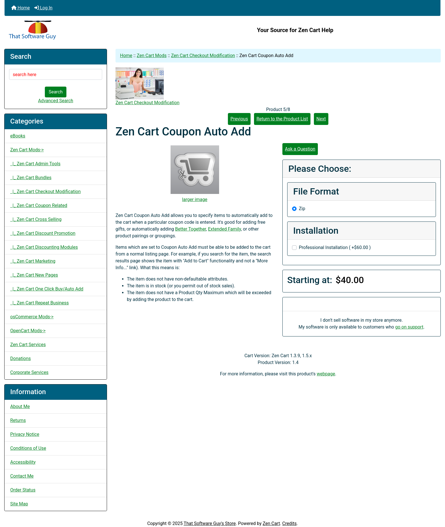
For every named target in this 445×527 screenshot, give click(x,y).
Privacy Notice (24, 434)
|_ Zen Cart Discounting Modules (44, 247)
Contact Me (21, 476)
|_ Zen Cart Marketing (32, 261)
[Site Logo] (77, 30)
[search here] (55, 74)
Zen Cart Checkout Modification (203, 55)
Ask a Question (300, 149)
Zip (302, 208)
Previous (239, 119)
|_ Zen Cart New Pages (34, 275)
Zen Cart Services (28, 344)
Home (20, 8)
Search (55, 92)
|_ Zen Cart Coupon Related (38, 205)
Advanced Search (55, 100)
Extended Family (224, 229)
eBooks (17, 136)
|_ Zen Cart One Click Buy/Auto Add (46, 289)
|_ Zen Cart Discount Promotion (42, 233)
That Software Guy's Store (210, 523)
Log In (43, 8)
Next (321, 119)
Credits (289, 523)
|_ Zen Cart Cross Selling (36, 219)
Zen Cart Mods (152, 55)
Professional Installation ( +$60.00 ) (335, 247)
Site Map (19, 504)
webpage (326, 374)
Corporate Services (29, 372)
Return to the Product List (282, 119)
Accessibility (23, 462)
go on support (409, 327)
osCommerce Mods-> (32, 316)
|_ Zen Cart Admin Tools (35, 163)
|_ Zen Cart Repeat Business (39, 303)
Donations (20, 358)
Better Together (190, 229)
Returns (18, 420)
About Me (20, 406)
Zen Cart (271, 523)
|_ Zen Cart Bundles (30, 177)
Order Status (22, 490)
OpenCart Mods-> (28, 330)
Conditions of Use (28, 448)
